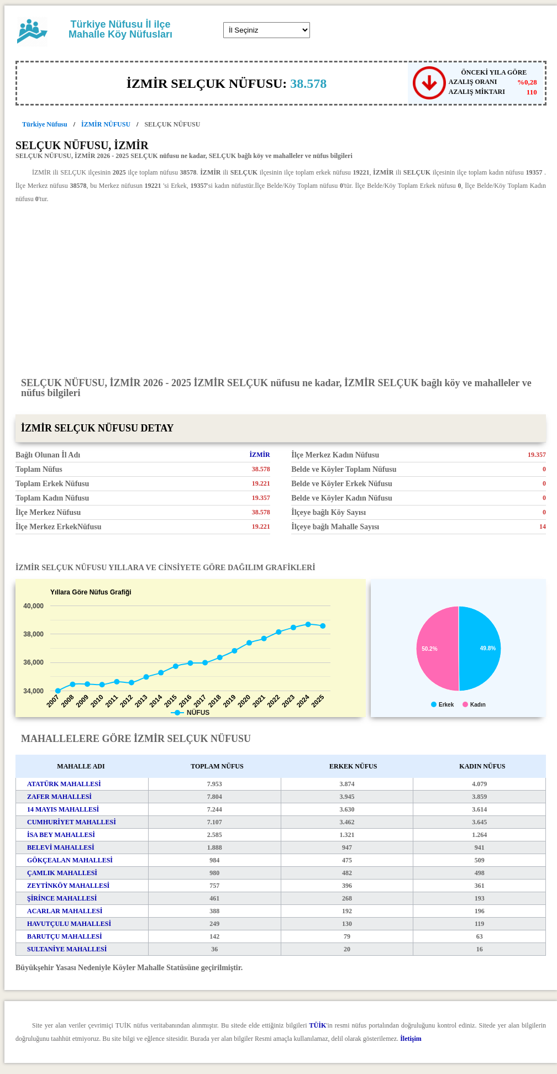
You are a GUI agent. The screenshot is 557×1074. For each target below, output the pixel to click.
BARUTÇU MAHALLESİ (64, 936)
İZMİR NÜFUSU (105, 124)
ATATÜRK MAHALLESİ (64, 784)
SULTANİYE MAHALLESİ (67, 949)
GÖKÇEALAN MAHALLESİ (70, 860)
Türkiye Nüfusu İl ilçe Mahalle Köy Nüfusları (120, 29)
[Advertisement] (280, 289)
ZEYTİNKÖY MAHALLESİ (68, 885)
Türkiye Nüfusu (44, 124)
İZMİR (259, 455)
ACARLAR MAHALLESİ (64, 911)
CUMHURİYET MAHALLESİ (71, 822)
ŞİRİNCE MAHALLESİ (62, 898)
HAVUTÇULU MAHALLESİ (69, 923)
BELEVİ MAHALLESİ (60, 847)
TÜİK (318, 1025)
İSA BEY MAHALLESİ (61, 834)
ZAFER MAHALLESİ (59, 796)
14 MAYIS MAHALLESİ (63, 809)
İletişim (411, 1039)
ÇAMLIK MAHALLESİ (62, 873)
